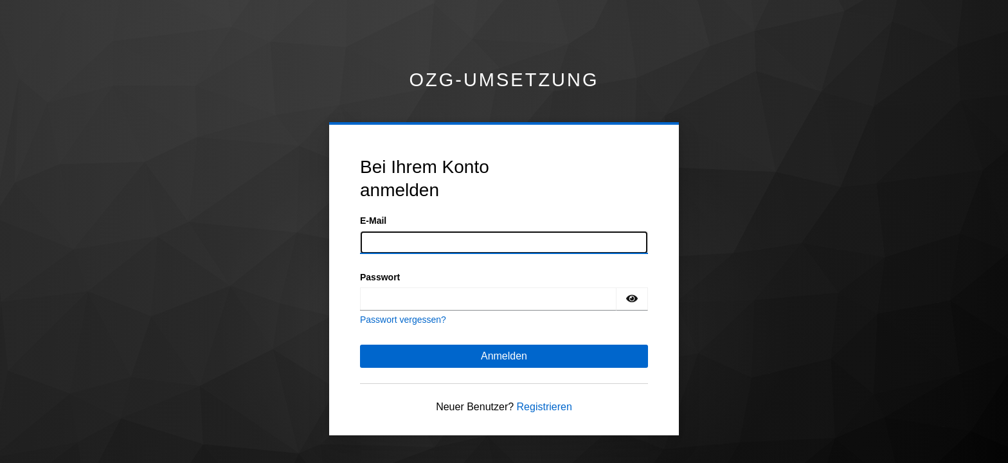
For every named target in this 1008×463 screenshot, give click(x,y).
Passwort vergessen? (403, 319)
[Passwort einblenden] (632, 299)
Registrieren (544, 406)
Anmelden (504, 355)
